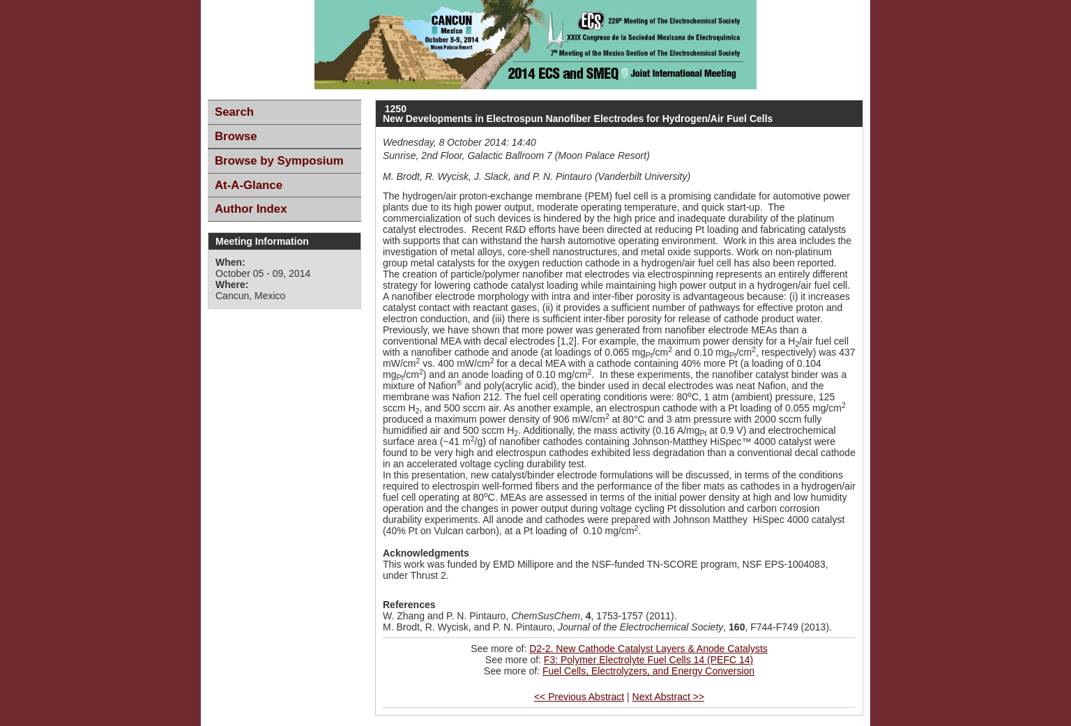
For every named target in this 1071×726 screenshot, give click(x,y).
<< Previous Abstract (579, 696)
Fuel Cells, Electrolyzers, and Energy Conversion (648, 670)
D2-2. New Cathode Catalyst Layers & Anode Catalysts (648, 648)
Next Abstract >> (668, 696)
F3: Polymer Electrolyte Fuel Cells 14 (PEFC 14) (648, 659)
